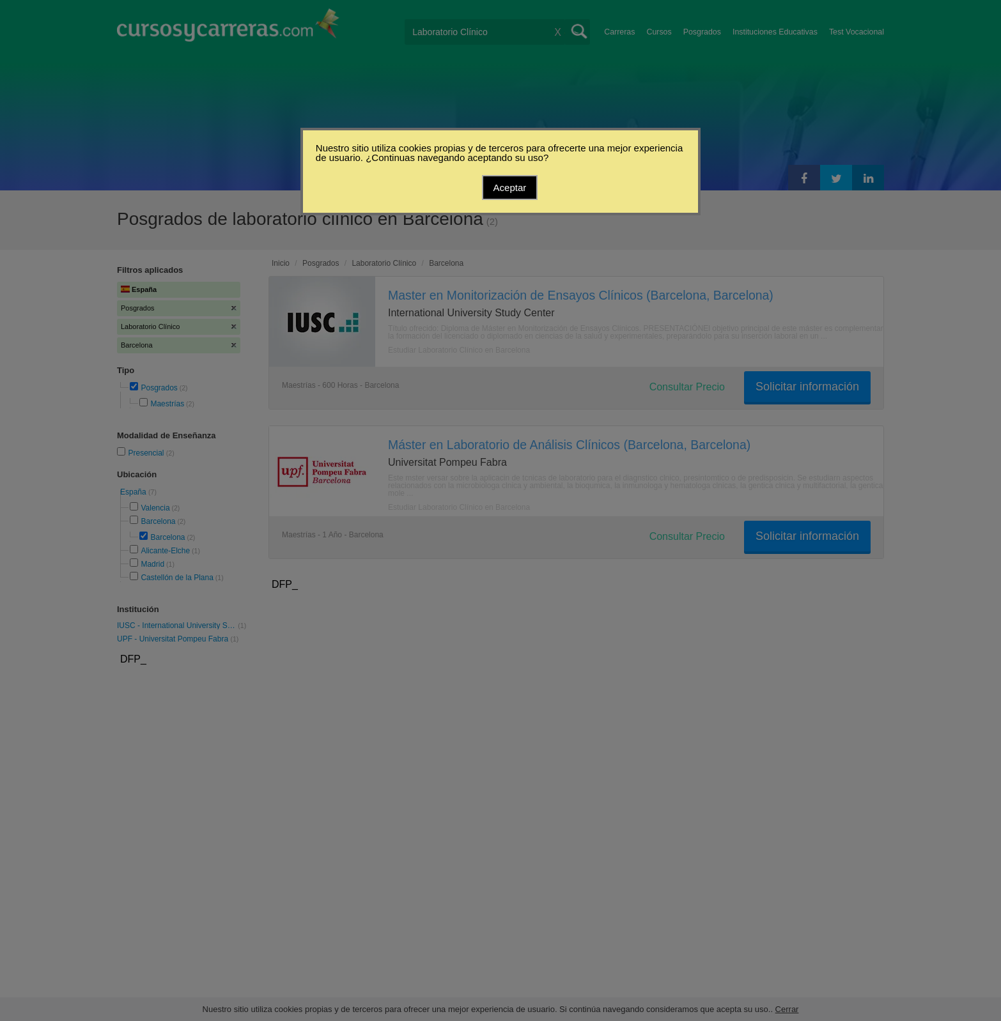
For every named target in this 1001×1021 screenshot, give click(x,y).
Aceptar (510, 187)
